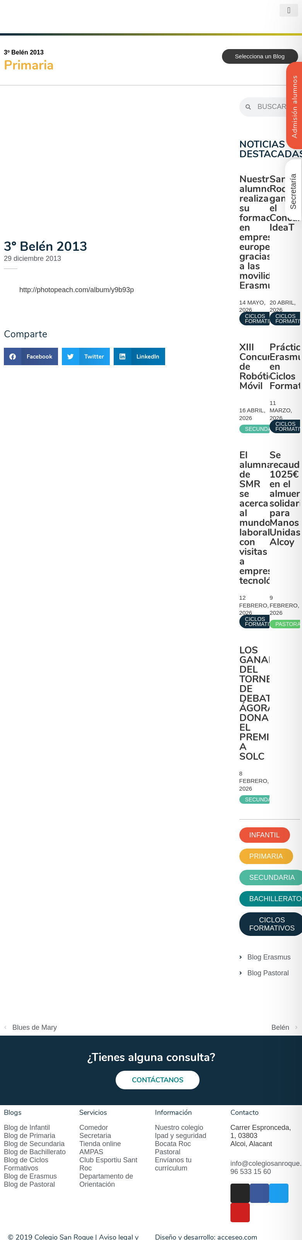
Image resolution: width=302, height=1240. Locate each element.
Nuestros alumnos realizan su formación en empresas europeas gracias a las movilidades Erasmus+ (265, 232)
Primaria (29, 65)
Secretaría (293, 191)
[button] (289, 10)
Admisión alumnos (294, 106)
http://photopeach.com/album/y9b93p (76, 290)
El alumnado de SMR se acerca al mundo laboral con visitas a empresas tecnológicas (266, 518)
